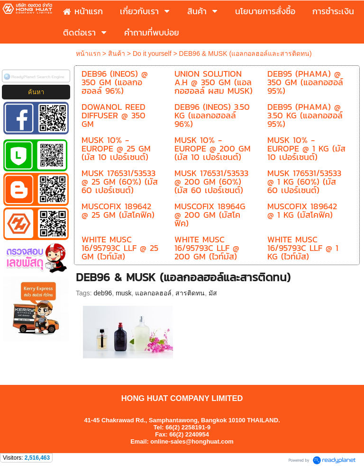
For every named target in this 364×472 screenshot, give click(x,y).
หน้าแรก (88, 53)
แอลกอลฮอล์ (153, 293)
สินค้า (116, 53)
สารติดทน (190, 293)
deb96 (102, 293)
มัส (213, 293)
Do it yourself (152, 53)
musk (123, 293)
